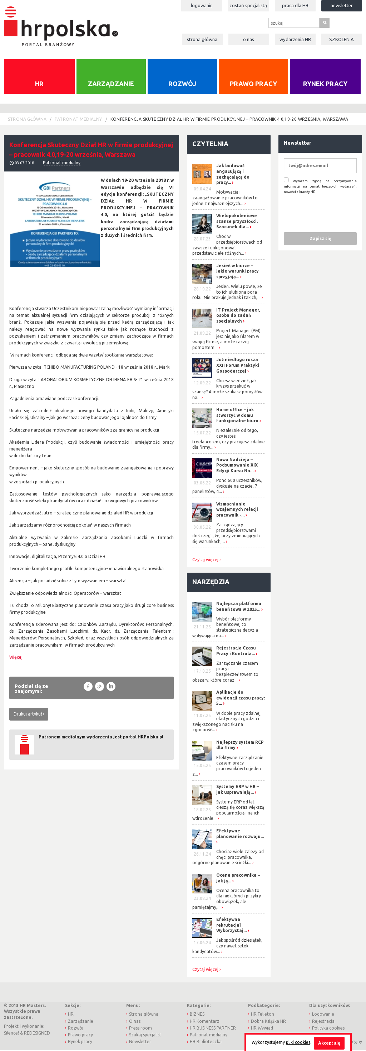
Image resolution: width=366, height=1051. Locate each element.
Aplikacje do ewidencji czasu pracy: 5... (240, 698)
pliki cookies (298, 1042)
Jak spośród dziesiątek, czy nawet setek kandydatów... (227, 946)
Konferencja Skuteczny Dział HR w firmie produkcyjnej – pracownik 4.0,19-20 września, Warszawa (229, 119)
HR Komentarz (204, 1021)
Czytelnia (210, 144)
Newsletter (342, 5)
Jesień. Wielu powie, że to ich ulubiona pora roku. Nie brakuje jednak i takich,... (227, 292)
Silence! (11, 1033)
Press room (140, 1028)
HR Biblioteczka (206, 1042)
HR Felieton (262, 1014)
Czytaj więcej (205, 560)
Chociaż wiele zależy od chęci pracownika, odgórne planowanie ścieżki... (228, 858)
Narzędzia (210, 582)
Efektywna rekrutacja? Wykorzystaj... (231, 925)
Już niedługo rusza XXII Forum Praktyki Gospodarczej (237, 366)
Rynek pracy (325, 84)
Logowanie (202, 5)
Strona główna (202, 39)
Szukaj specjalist (145, 1035)
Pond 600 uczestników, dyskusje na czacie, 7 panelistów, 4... (227, 486)
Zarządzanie (111, 84)
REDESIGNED (37, 1033)
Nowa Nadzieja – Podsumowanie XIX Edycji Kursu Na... (237, 465)
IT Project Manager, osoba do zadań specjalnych (238, 316)
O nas (248, 39)
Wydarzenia (295, 39)
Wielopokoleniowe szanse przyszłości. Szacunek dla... (237, 222)
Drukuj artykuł (28, 714)
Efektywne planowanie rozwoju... (240, 834)
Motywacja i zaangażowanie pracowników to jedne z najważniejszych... (225, 198)
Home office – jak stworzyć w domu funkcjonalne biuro (237, 416)
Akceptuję (329, 1043)
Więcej (16, 657)
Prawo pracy (253, 84)
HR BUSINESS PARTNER (213, 1028)
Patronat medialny (78, 119)
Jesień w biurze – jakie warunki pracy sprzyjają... (237, 271)
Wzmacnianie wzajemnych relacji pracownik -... (237, 510)
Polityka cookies (328, 1028)
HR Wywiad (262, 1028)
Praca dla (295, 5)
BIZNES (197, 1014)
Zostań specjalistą (248, 5)
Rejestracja (323, 1021)
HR (39, 84)
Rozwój (182, 84)
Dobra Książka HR (268, 1021)
